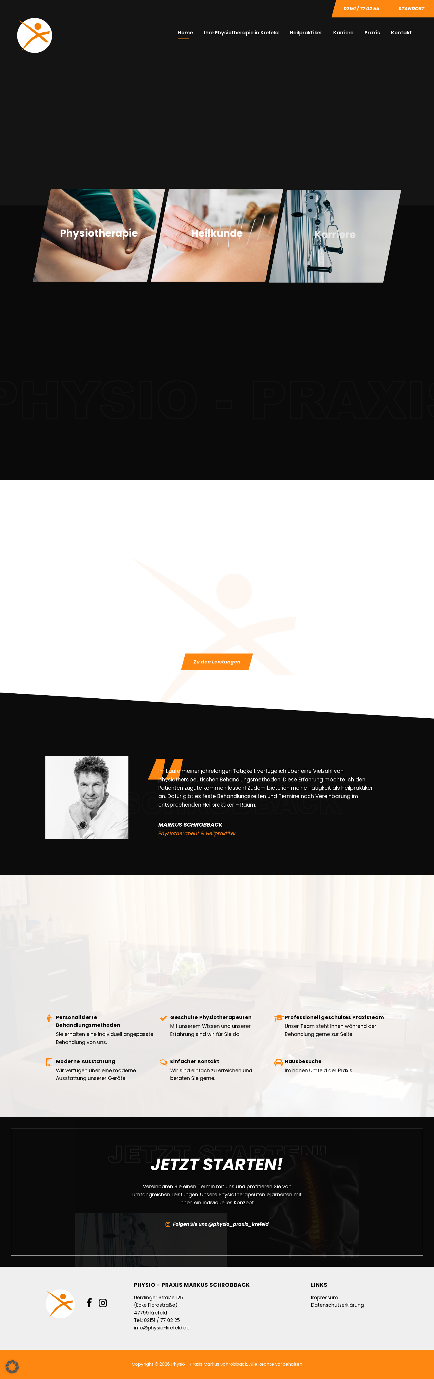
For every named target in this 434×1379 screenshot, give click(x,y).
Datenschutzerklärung (337, 1305)
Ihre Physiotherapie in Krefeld (241, 32)
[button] (12, 1367)
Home (185, 32)
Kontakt (401, 32)
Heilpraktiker (306, 32)
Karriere (343, 32)
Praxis (372, 32)
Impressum (324, 1297)
